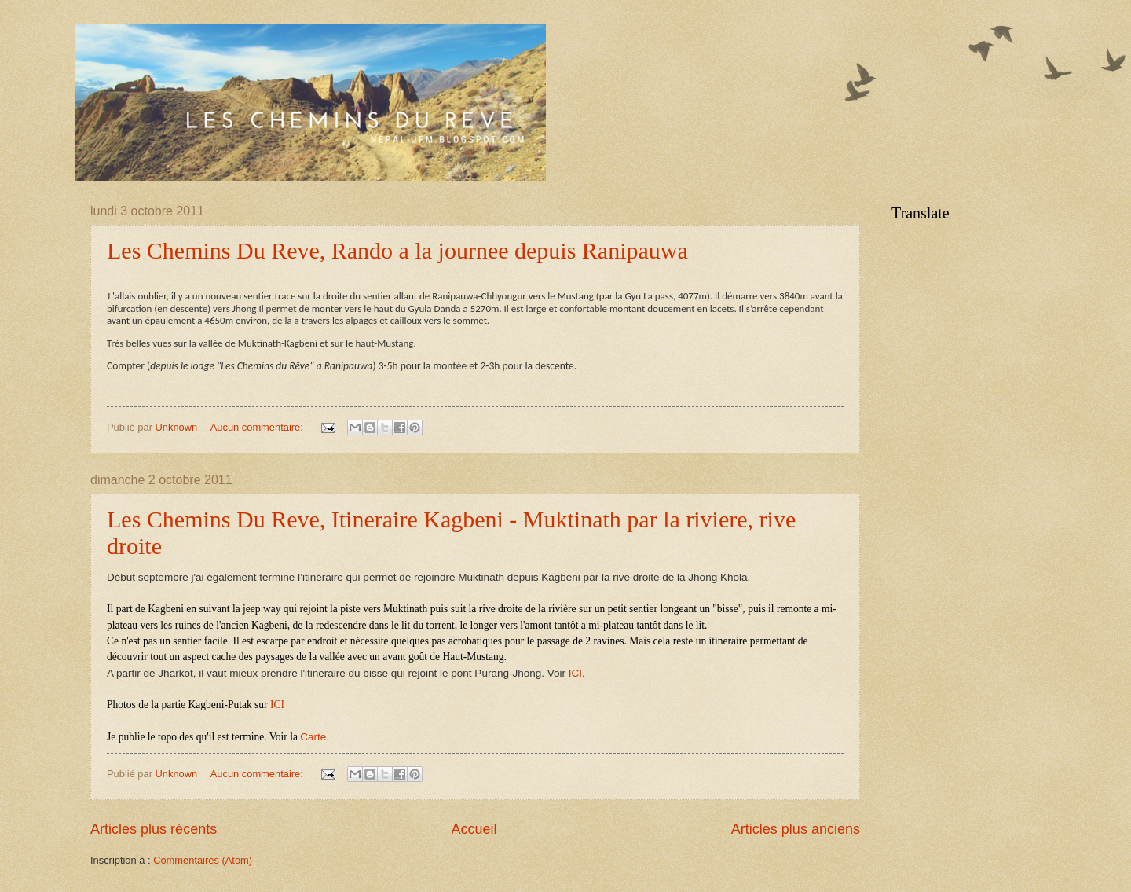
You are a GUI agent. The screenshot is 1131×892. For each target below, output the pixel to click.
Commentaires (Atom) (202, 860)
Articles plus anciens (795, 829)
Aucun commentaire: (258, 427)
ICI (575, 673)
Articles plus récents (153, 829)
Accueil (473, 829)
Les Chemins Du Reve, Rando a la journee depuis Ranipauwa (397, 250)
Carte (313, 737)
